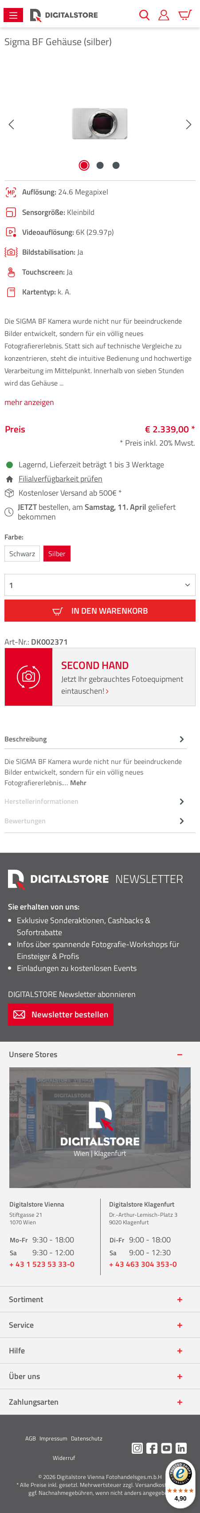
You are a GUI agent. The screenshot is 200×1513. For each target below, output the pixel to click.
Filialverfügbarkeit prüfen (60, 479)
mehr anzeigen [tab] (29, 402)
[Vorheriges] (11, 123)
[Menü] (13, 15)
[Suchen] (144, 15)
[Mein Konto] (164, 15)
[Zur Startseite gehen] (64, 15)
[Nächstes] (189, 123)
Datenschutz (86, 1438)
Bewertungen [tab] (95, 820)
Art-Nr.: (17, 642)
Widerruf (64, 1457)
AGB (30, 1438)
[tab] (95, 760)
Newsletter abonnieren (72, 994)
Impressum (53, 1438)
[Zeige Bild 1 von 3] (83, 165)
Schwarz (22, 553)
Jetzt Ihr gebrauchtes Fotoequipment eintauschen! (122, 685)
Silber (57, 553)
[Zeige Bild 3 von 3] (115, 165)
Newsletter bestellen (60, 1014)
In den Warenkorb (100, 610)
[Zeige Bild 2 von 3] (99, 165)
